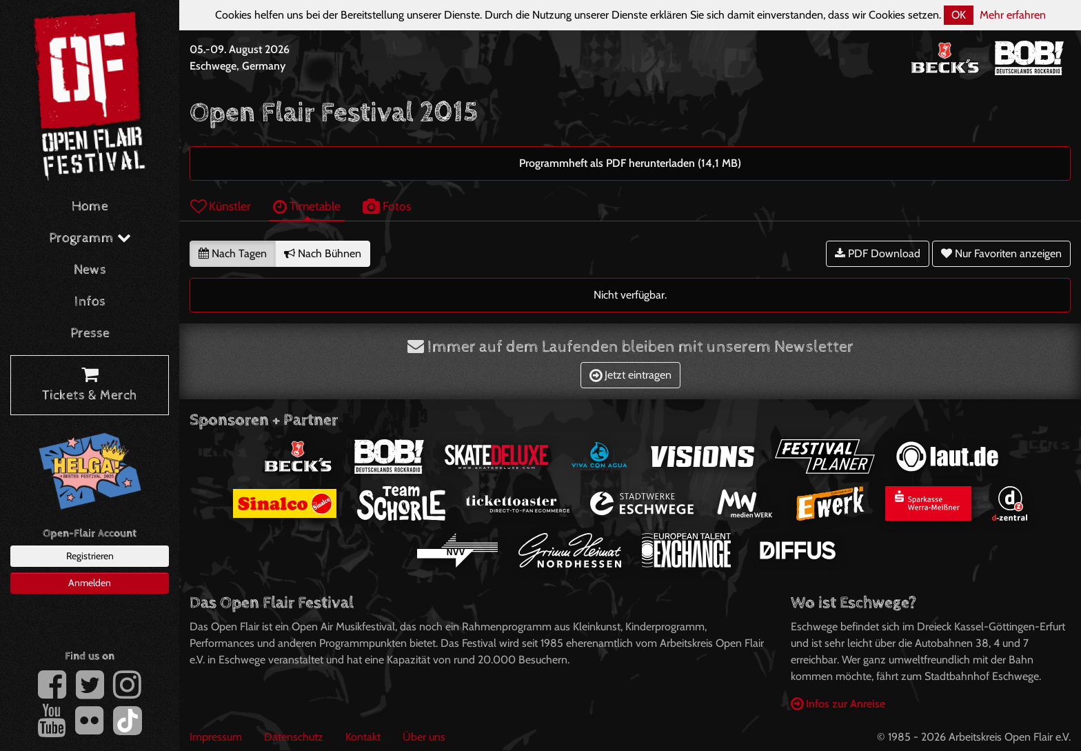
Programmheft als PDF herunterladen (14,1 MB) (630, 163)
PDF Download (877, 253)
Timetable (307, 206)
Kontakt (363, 736)
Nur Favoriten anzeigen (1001, 253)
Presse (90, 333)
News (90, 270)
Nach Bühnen (322, 253)
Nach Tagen (233, 253)
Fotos (387, 206)
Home (90, 206)
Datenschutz (293, 736)
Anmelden (89, 583)
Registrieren (90, 556)
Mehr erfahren (1013, 14)
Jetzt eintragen (630, 374)
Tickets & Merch (89, 385)
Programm (90, 238)
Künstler (220, 206)
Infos (89, 302)
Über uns (424, 736)
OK (958, 14)
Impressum (216, 736)
